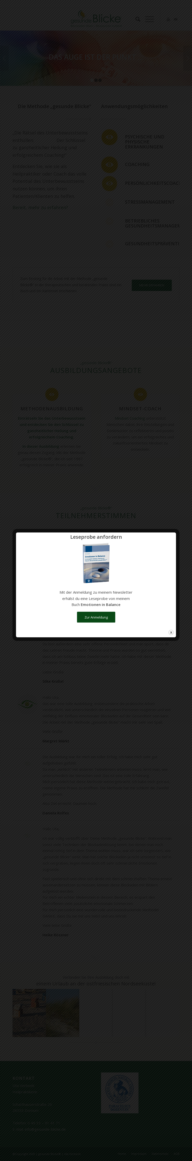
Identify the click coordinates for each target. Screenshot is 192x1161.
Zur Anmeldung (96, 617)
